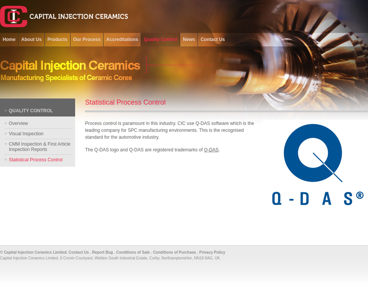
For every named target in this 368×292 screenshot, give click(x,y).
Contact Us (79, 252)
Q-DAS (211, 150)
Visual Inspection (26, 133)
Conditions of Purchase (174, 252)
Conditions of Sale (133, 252)
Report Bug (102, 252)
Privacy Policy (212, 252)
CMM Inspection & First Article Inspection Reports (40, 146)
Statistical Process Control (35, 159)
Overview (18, 123)
